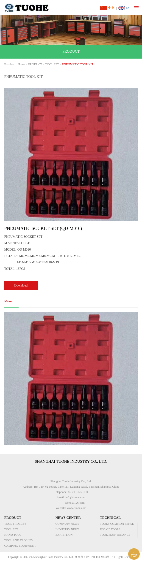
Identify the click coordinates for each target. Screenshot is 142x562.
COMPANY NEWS (67, 523)
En (127, 8)
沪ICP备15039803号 (98, 557)
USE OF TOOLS (110, 529)
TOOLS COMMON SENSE (117, 523)
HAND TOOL (13, 534)
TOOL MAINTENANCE (115, 534)
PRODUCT (35, 64)
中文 (111, 8)
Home (21, 64)
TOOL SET (52, 64)
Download (21, 285)
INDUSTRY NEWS (68, 529)
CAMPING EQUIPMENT (20, 545)
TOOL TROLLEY (15, 523)
